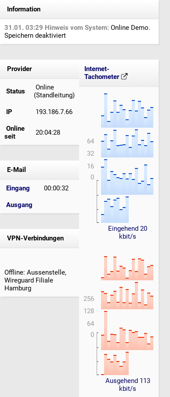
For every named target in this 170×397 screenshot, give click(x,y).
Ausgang (19, 205)
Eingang (18, 188)
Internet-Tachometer (106, 73)
